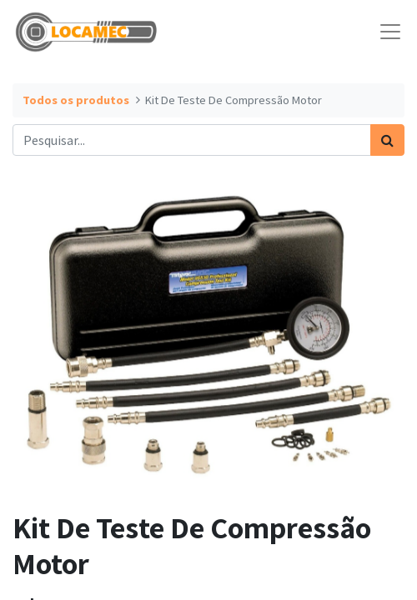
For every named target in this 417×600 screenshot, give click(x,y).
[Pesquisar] (387, 140)
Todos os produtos (76, 100)
